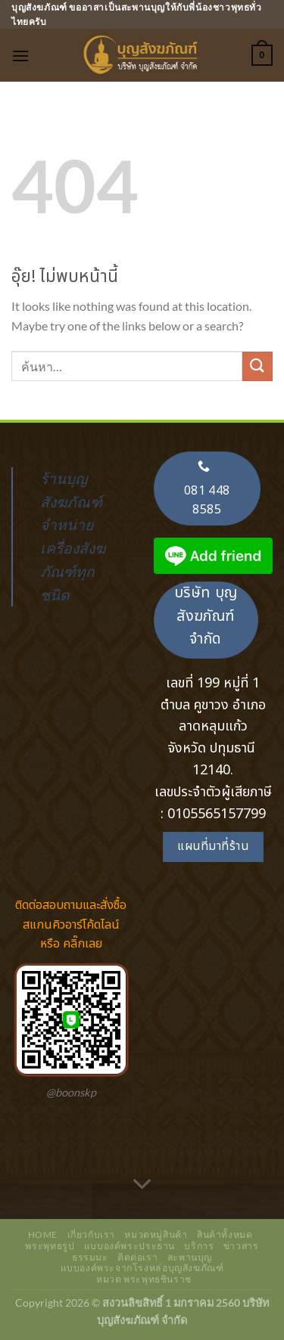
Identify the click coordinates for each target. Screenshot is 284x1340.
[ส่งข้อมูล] (257, 366)
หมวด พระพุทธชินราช (144, 1279)
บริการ (199, 1246)
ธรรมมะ (90, 1257)
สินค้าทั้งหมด (225, 1234)
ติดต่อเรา (137, 1257)
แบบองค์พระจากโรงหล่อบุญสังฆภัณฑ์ (142, 1267)
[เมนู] (20, 55)
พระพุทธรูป (49, 1246)
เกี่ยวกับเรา (91, 1234)
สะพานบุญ (189, 1257)
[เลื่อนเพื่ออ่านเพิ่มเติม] (142, 1185)
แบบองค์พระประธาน (129, 1246)
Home (43, 1234)
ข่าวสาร (241, 1246)
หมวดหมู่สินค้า (155, 1234)
